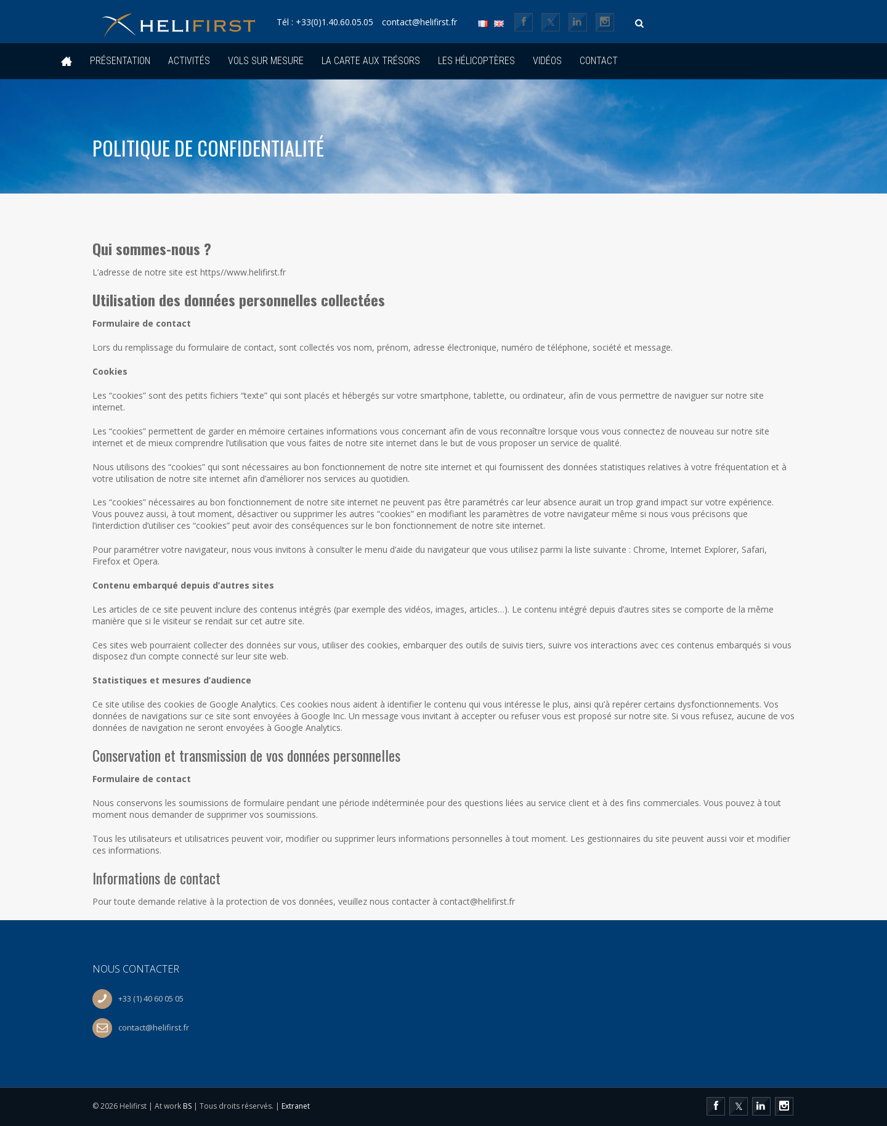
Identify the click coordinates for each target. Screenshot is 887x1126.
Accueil (66, 61)
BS (187, 1106)
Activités (189, 61)
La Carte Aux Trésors (371, 61)
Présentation (120, 61)
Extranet (295, 1106)
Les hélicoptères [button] (476, 61)
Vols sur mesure (266, 61)
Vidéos (547, 61)
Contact (599, 61)
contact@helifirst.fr (448, 22)
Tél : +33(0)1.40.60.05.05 (344, 22)
